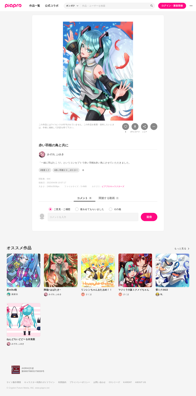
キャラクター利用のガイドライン (39, 382)
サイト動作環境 (14, 382)
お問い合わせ (99, 382)
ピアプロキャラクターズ (113, 186)
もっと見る (181, 248)
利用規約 (62, 382)
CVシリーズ (114, 382)
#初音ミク (45, 170)
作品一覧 (34, 5)
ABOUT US (140, 382)
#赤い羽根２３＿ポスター (66, 170)
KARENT (127, 382)
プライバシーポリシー (80, 382)
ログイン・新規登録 (172, 5)
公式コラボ (52, 5)
